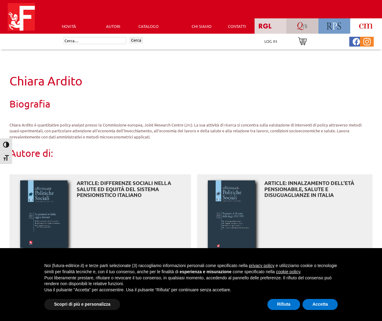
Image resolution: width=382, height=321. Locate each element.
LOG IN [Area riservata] (270, 41)
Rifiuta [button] (284, 304)
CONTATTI (237, 26)
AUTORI (113, 26)
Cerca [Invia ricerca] (136, 40)
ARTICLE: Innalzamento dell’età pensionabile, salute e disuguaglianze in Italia (309, 189)
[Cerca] (95, 40)
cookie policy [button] (288, 271)
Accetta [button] (320, 304)
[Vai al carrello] (302, 40)
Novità (69, 26)
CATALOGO (148, 26)
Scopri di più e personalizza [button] (82, 304)
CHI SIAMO (201, 26)
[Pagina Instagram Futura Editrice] (367, 40)
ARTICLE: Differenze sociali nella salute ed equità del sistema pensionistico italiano (124, 189)
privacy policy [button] (261, 265)
